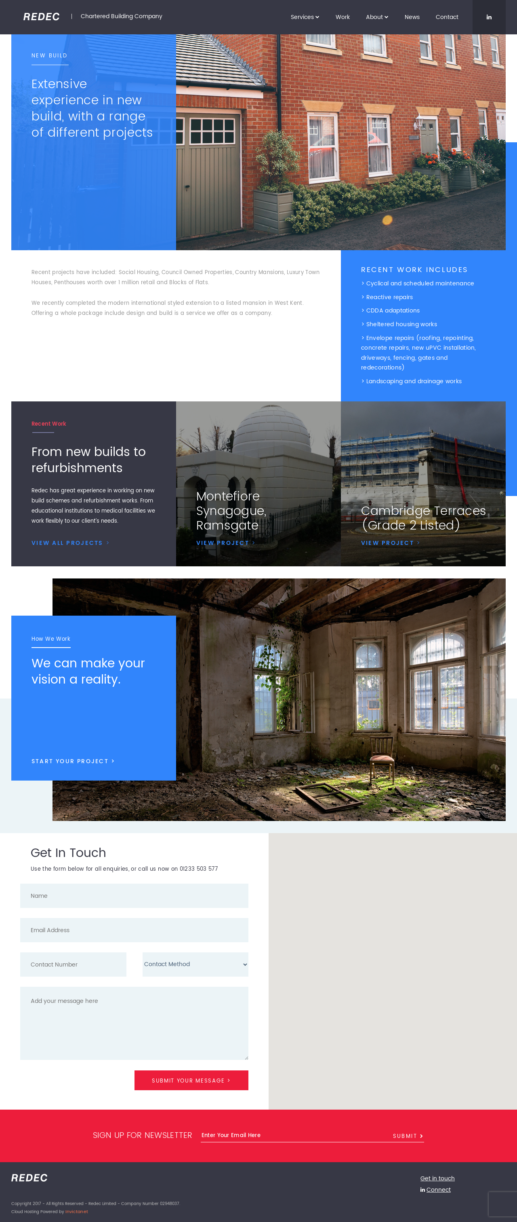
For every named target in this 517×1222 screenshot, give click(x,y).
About (377, 17)
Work (343, 17)
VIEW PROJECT (225, 541)
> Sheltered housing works (399, 323)
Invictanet (75, 1208)
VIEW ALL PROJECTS (70, 541)
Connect (438, 1187)
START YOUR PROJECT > (72, 752)
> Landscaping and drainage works (411, 379)
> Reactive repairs (387, 297)
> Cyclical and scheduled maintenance (418, 283)
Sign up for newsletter (143, 1135)
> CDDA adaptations (390, 310)
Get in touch (436, 1177)
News (412, 17)
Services (305, 17)
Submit (408, 1135)
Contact (447, 17)
